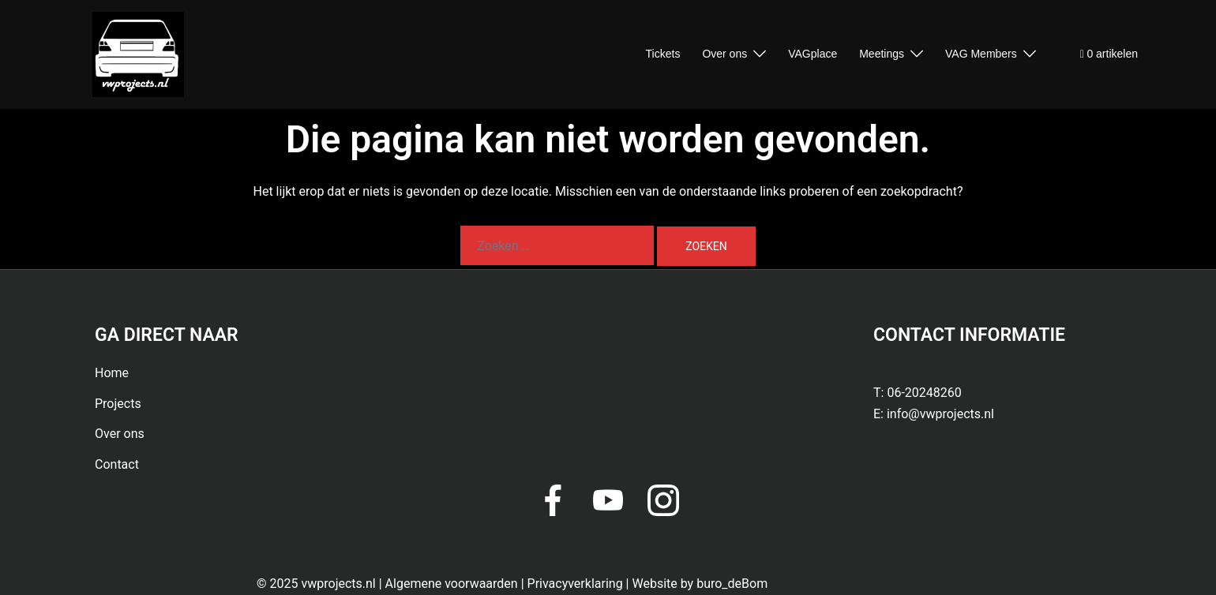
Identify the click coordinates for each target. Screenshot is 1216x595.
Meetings (881, 53)
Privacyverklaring (575, 583)
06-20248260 (924, 392)
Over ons (724, 53)
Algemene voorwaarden (451, 583)
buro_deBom (732, 583)
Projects (118, 403)
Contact (117, 464)
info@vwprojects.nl (940, 413)
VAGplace (812, 53)
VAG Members (981, 53)
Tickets (663, 53)
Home (112, 372)
